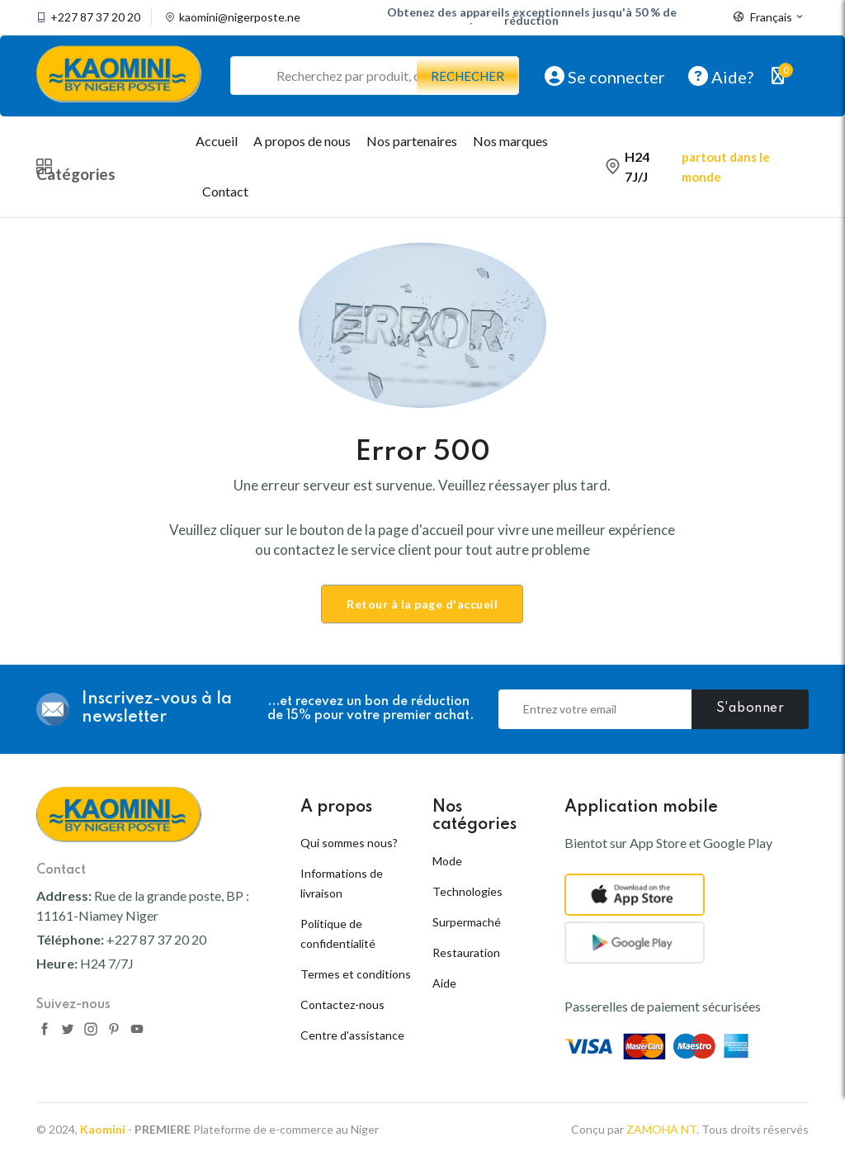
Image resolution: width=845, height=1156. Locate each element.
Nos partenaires (411, 141)
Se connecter (605, 76)
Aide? (720, 76)
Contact (225, 191)
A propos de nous (302, 141)
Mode (447, 861)
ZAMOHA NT (661, 1129)
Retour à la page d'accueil (422, 604)
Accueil (217, 141)
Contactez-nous (342, 1004)
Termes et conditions (355, 974)
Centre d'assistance (352, 1035)
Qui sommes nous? (349, 843)
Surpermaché (466, 922)
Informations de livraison (341, 883)
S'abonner (750, 708)
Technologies (467, 891)
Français (769, 17)
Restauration (466, 952)
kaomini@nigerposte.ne (239, 17)
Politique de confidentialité (337, 933)
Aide (444, 983)
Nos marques (510, 141)
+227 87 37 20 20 (95, 17)
